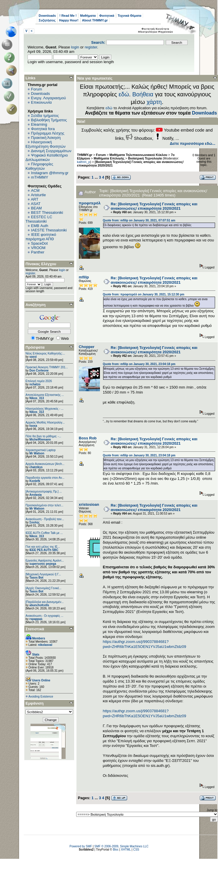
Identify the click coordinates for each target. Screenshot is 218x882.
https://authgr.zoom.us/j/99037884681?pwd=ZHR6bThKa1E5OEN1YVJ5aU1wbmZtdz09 (144, 644)
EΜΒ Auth (39, 226)
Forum (36, 89)
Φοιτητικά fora (43, 129)
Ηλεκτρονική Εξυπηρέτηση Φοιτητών (45, 144)
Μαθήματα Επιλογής (109, 158)
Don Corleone (39, 370)
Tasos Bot (36, 577)
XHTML (126, 849)
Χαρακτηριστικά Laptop (40, 450)
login (75, 47)
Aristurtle (38, 195)
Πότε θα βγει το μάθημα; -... (43, 436)
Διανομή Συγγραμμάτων (51, 151)
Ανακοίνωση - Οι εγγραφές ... (44, 615)
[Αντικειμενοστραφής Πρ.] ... (43, 491)
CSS (136, 849)
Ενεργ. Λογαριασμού (48, 98)
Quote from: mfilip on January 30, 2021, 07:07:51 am (139, 220)
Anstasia (35, 494)
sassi (33, 356)
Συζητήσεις (47, 20)
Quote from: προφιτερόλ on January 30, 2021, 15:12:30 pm (143, 294)
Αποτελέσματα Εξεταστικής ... (44, 395)
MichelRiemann (40, 439)
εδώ (124, 94)
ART (34, 199)
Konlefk (34, 481)
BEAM (36, 208)
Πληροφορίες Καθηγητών (39, 166)
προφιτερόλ (90, 203)
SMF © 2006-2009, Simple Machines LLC (121, 846)
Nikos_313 (36, 398)
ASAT (35, 203)
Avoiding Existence (40, 696)
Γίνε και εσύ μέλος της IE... (42, 546)
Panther (38, 252)
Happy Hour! (69, 20)
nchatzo (34, 384)
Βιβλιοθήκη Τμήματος (49, 120)
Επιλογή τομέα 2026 (38, 381)
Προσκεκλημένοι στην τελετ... (44, 505)
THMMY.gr (84, 155)
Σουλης (34, 522)
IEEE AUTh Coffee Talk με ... (44, 533)
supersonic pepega (42, 563)
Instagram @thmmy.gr (50, 173)
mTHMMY (39, 177)
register (91, 47)
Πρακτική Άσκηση (46, 137)
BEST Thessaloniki (47, 212)
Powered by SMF (80, 846)
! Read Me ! (68, 15)
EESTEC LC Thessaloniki (38, 219)
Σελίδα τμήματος (45, 115)
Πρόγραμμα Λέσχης (47, 133)
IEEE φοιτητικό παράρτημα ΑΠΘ (40, 236)
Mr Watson (36, 453)
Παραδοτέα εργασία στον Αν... (44, 477)
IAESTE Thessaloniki (49, 230)
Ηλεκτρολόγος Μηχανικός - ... (44, 408)
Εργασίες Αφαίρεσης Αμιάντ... (44, 560)
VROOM (38, 248)
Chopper (86, 347)
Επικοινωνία (41, 102)
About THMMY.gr (95, 20)
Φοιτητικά (106, 15)
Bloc (115, 849)
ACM (35, 190)
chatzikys (35, 467)
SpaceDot (39, 243)
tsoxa (33, 425)
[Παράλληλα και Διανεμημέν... (44, 602)
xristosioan (89, 504)
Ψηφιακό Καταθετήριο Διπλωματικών (46, 157)
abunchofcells (39, 605)
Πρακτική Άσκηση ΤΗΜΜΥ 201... (46, 367)
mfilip (84, 277)
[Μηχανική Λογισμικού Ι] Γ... (43, 574)
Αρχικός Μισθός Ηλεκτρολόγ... (45, 422)
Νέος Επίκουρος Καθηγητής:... (45, 353)
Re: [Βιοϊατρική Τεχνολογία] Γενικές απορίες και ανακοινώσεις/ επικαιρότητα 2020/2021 (154, 206)
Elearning (39, 124)
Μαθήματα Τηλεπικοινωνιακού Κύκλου (138, 155)
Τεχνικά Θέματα (130, 15)
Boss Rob (88, 438)
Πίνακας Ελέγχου (40, 264)
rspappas (35, 619)
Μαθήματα (88, 15)
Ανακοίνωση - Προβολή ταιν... (44, 519)
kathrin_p (83, 162)
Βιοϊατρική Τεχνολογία (145, 158)
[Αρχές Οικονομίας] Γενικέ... (43, 588)
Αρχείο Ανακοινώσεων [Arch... (44, 464)
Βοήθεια (142, 94)
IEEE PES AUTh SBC (43, 550)
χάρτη (154, 102)
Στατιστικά (34, 629)
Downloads (47, 15)
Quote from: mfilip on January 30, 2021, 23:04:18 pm (139, 364)
